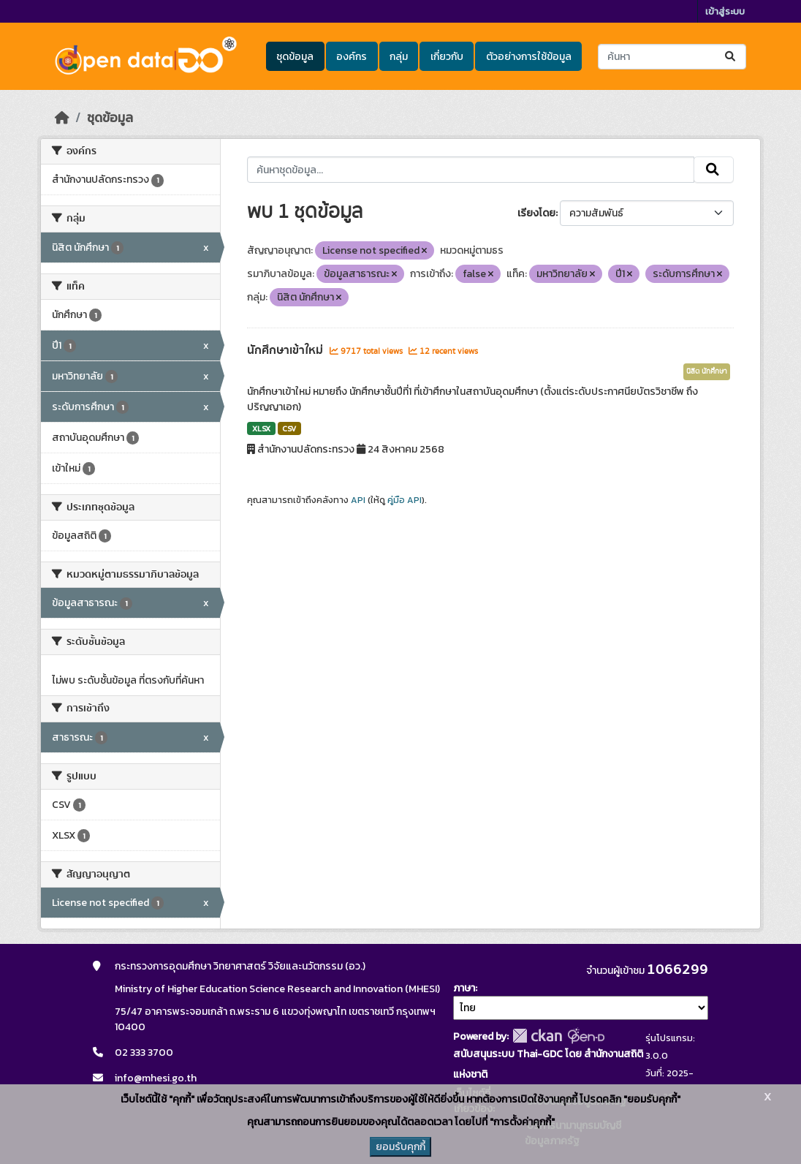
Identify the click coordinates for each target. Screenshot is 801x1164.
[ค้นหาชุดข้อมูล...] (672, 56)
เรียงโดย (536, 213)
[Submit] (731, 56)
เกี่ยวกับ (446, 56)
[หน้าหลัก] (62, 117)
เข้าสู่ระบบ (725, 11)
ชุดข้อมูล (295, 56)
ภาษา (464, 988)
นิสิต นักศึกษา (706, 371)
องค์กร (351, 56)
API (358, 500)
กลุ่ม (399, 56)
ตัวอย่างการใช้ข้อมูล (529, 56)
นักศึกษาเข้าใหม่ (286, 350)
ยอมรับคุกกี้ (400, 1146)
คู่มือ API (404, 500)
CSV (289, 428)
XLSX (261, 428)
